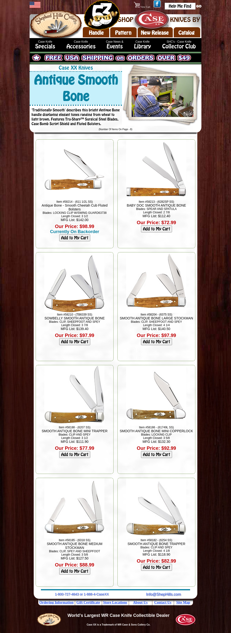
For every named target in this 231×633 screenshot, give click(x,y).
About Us (140, 602)
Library (142, 46)
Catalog (186, 32)
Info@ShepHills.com (163, 594)
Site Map (183, 602)
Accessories (81, 46)
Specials (45, 46)
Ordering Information (56, 602)
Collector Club (179, 46)
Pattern (123, 32)
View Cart (142, 7)
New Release (155, 32)
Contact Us (162, 602)
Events (115, 46)
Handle (96, 32)
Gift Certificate (88, 602)
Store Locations (115, 602)
